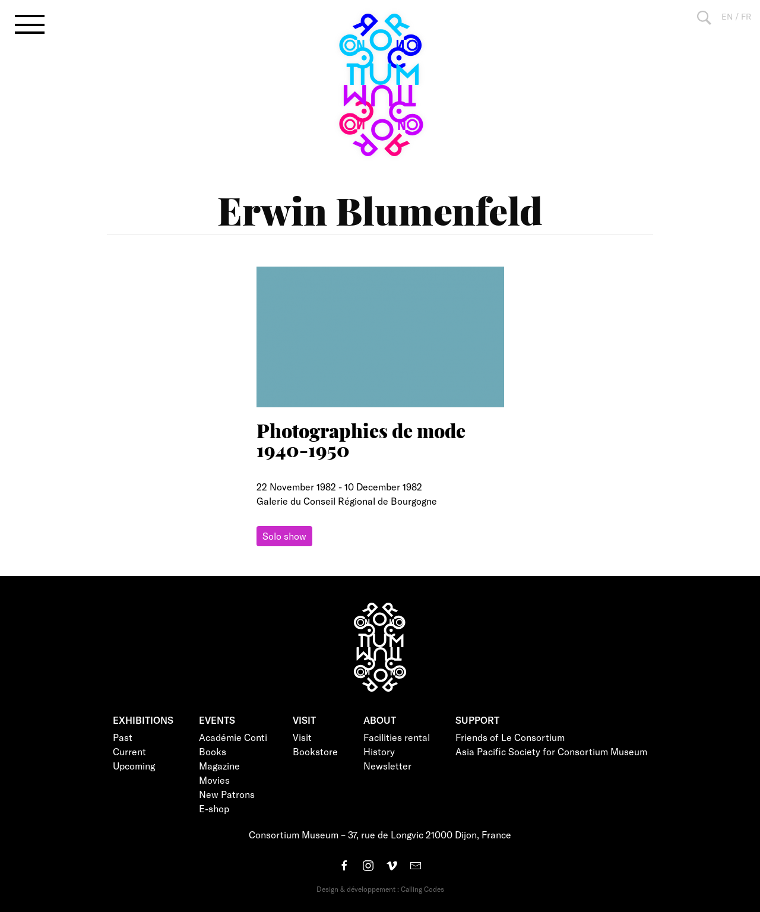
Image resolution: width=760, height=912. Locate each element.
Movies (214, 780)
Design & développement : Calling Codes (380, 889)
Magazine (219, 765)
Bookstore (315, 751)
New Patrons (227, 794)
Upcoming (134, 765)
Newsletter (387, 765)
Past (122, 737)
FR (746, 16)
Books (212, 751)
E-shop (214, 808)
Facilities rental (396, 737)
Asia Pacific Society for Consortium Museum (551, 751)
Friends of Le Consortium (510, 737)
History (379, 751)
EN (727, 16)
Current (129, 751)
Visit (302, 737)
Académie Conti (233, 737)
